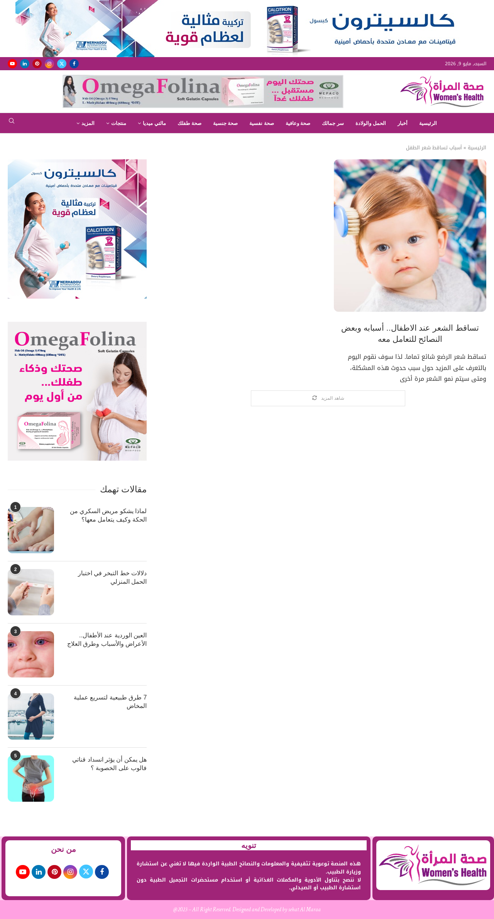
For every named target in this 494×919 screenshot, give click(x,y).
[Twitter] (61, 63)
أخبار (403, 123)
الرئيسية (428, 123)
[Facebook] (74, 63)
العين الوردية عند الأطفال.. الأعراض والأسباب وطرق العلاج (107, 639)
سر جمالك (333, 123)
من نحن (63, 849)
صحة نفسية (261, 123)
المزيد (88, 123)
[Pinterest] (37, 63)
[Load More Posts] (328, 398)
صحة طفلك (189, 123)
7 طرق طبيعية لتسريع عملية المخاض (110, 701)
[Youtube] (12, 63)
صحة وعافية (298, 123)
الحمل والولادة (370, 123)
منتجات (118, 123)
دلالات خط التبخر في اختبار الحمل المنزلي (112, 577)
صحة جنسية (225, 123)
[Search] (11, 123)
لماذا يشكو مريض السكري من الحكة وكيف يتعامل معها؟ (108, 515)
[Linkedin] (24, 63)
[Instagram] (49, 63)
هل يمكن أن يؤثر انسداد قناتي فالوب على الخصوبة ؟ (109, 763)
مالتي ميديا (154, 123)
